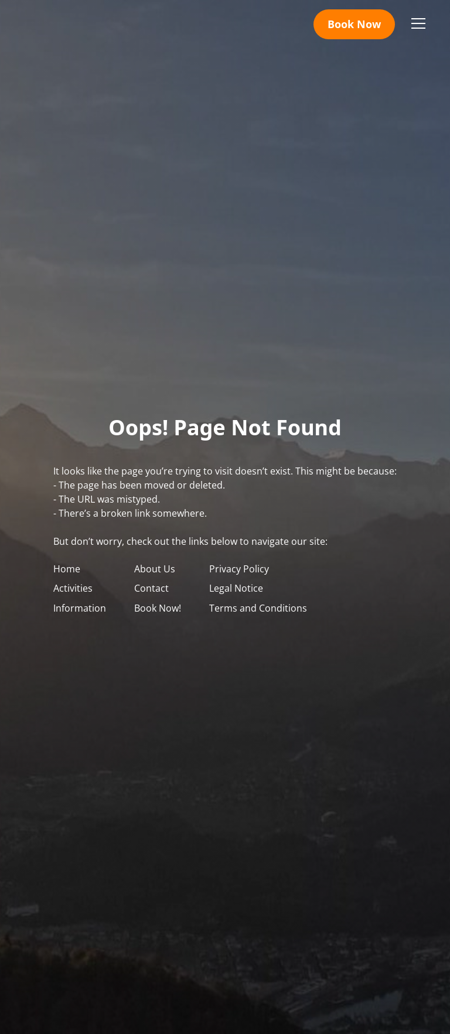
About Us (154, 568)
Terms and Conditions (258, 608)
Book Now (354, 24)
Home (66, 568)
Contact (151, 588)
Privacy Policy (239, 568)
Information (79, 608)
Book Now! (157, 608)
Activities (73, 588)
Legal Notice (236, 588)
